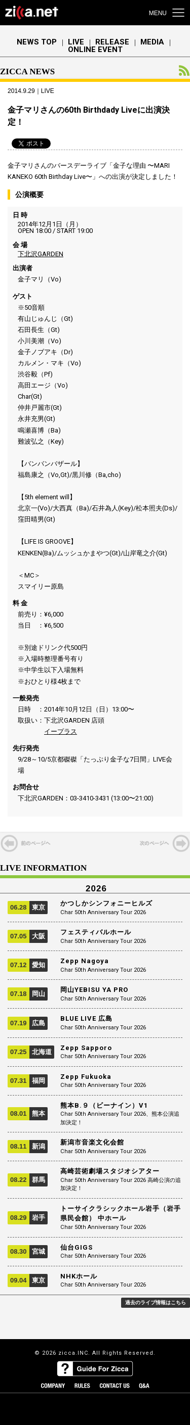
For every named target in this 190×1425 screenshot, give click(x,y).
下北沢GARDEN (40, 254)
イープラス (60, 731)
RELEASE (112, 42)
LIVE (76, 42)
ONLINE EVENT (95, 50)
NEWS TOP (37, 42)
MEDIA (152, 42)
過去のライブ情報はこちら (155, 1302)
